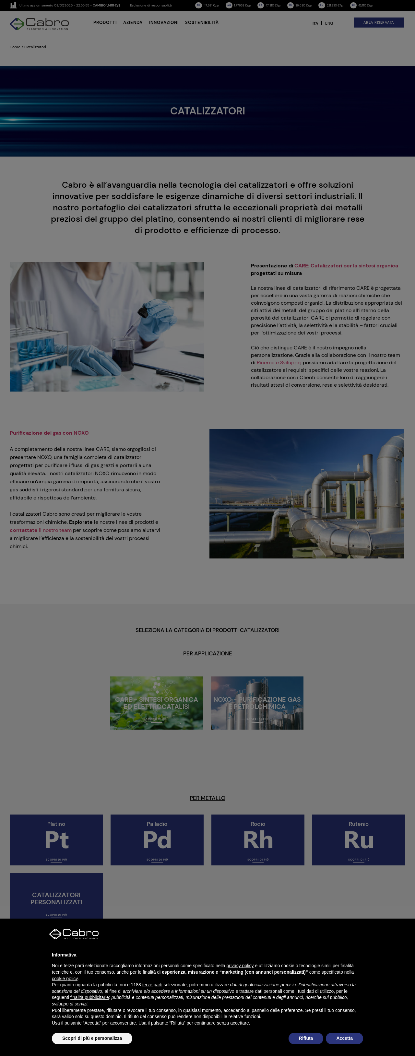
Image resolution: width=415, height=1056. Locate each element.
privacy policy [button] (240, 965)
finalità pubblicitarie (89, 997)
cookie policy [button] (64, 978)
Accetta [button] (344, 1038)
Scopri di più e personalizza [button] (92, 1038)
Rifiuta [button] (306, 1038)
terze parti (152, 984)
